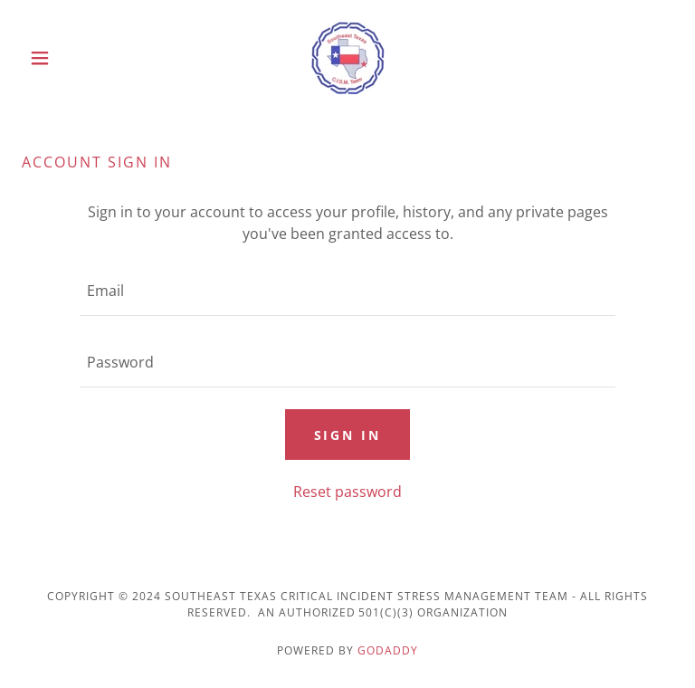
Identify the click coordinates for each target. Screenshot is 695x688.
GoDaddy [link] (387, 650)
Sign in (348, 435)
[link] (347, 58)
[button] (70, 58)
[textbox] (347, 291)
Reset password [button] (347, 492)
